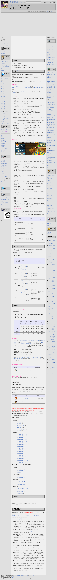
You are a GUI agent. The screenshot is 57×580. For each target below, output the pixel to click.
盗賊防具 (3, 145)
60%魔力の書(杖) (21, 450)
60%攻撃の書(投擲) (21, 458)
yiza (12, 577)
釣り (48, 167)
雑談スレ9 (20, 515)
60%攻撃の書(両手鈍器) (22, 443)
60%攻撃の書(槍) (21, 444)
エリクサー (19, 427)
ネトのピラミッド (51, 140)
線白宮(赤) (51, 308)
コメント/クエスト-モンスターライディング (52, 271)
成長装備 (3, 150)
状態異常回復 (4, 165)
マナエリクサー (20, 425)
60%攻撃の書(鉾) (21, 446)
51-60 (2, 90)
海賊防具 (3, 146)
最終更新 (16, 2)
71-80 (2, 93)
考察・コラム (4, 65)
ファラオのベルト (25, 398)
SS (24, 477)
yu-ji (13, 576)
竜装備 (2, 151)
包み (2, 181)
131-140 (3, 103)
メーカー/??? (50, 62)
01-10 (2, 81)
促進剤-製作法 (4, 202)
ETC (2, 204)
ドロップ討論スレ (27, 515)
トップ (11, 1)
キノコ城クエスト (51, 139)
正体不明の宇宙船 (51, 145)
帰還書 (2, 170)
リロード (16, 1)
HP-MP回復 (4, 163)
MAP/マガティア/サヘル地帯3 (24, 91)
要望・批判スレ (36, 515)
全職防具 (3, 138)
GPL (34, 575)
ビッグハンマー (52, 321)
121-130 (3, 101)
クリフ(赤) (51, 301)
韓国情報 (3, 53)
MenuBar (51, 243)
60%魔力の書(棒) (21, 448)
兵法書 (2, 171)
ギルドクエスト (50, 130)
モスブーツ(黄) (52, 325)
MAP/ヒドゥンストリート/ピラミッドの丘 (21, 87)
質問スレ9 (14, 515)
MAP (48, 225)
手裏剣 (2, 173)
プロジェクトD (50, 373)
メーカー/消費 (50, 60)
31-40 (2, 86)
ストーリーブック (5, 197)
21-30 (2, 85)
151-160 (3, 106)
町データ (49, 223)
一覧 (20, 1)
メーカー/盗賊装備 (51, 57)
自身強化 (3, 166)
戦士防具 (3, 140)
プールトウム (51, 299)
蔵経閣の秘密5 (50, 132)
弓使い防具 (3, 143)
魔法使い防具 (4, 141)
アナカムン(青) (52, 326)
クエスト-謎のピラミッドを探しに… (20, 86)
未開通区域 (49, 142)
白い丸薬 (19, 422)
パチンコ (49, 165)
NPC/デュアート (38, 87)
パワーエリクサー (21, 429)
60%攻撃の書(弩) (21, 453)
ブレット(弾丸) (4, 176)
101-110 (3, 98)
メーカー (49, 44)
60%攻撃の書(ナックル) (22, 460)
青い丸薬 (19, 423)
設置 (2, 191)
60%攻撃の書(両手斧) (22, 439)
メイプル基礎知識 (5, 66)
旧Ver (4, 80)
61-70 (2, 91)
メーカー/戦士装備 (51, 49)
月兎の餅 (49, 97)
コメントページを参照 (17, 519)
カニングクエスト (51, 101)
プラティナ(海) (52, 310)
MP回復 (3, 161)
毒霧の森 (49, 114)
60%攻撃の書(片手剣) (22, 434)
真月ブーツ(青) (52, 303)
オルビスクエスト (51, 115)
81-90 (2, 95)
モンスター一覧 (4, 78)
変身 (2, 183)
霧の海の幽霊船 (50, 122)
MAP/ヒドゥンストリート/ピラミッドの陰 (29, 340)
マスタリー (3, 178)
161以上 (3, 108)
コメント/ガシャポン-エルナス (52, 266)
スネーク (50, 323)
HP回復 (3, 160)
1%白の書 (19, 472)
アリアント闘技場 (51, 102)
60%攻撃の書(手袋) (21, 462)
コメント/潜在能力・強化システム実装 (52, 261)
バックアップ (53, 11)
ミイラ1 (23, 278)
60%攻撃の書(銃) (21, 451)
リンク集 (49, 232)
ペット (2, 68)
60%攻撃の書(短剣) (21, 457)
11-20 (2, 83)
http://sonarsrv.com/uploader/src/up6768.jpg (25, 531)
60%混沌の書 (20, 470)
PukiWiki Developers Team (22, 575)
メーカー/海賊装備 (51, 59)
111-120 (3, 100)
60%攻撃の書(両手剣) (22, 436)
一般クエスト (50, 72)
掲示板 (39, 512)
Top (12, 6)
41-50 (2, 88)
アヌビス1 (23, 294)
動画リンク (49, 233)
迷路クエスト (50, 117)
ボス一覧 (4, 116)
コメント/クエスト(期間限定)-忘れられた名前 (52, 282)
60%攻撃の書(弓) (21, 455)
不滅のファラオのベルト (22, 488)
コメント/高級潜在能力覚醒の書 (52, 290)
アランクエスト (50, 84)
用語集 (2, 70)
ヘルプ (20, 2)
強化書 (2, 168)
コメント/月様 (52, 341)
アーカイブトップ (5, 43)
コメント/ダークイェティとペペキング (52, 364)
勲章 (2, 136)
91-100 (3, 96)
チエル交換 (49, 160)
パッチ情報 (3, 51)
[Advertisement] (28, 24)
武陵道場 (49, 137)
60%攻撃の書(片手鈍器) (22, 441)
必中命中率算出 (5, 123)
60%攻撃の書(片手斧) (22, 437)
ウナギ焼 (19, 430)
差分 (48, 11)
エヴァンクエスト (51, 86)
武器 (2, 135)
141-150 (3, 104)
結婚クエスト (50, 144)
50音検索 (4, 121)
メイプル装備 (4, 148)
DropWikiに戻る (5, 45)
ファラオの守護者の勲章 (26, 370)
